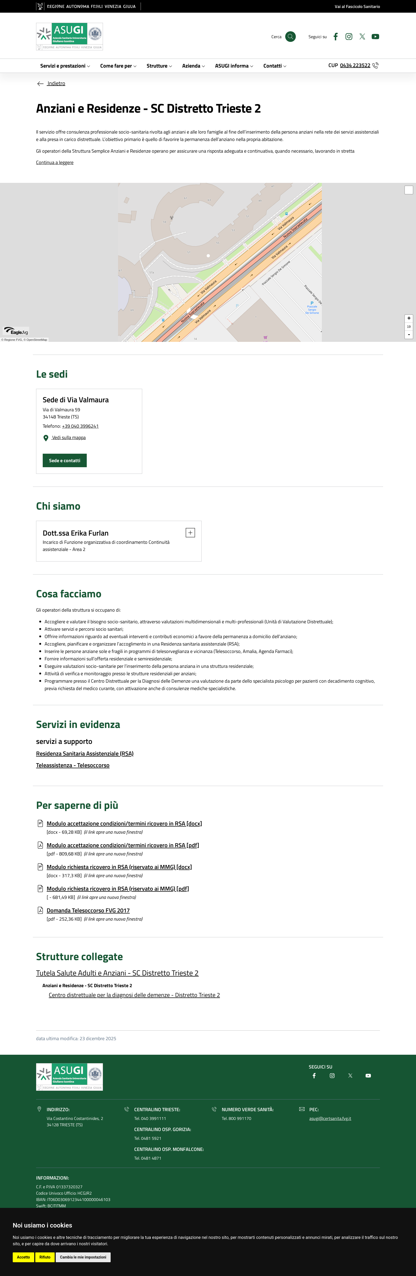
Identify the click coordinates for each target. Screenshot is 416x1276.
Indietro (50, 83)
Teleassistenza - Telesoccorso (73, 765)
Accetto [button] (23, 1257)
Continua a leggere (54, 162)
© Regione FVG (11, 339)
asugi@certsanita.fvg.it (330, 1118)
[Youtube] (373, 35)
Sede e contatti (64, 460)
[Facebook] (333, 35)
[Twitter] (360, 35)
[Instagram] (346, 35)
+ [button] (409, 319)
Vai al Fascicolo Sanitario (357, 6)
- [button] (409, 335)
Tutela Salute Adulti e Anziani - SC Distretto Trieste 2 (117, 972)
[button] (187, 532)
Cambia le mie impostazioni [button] (83, 1257)
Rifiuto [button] (45, 1257)
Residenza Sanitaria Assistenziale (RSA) (84, 753)
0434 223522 (355, 65)
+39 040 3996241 (80, 426)
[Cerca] (290, 36)
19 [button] (408, 327)
